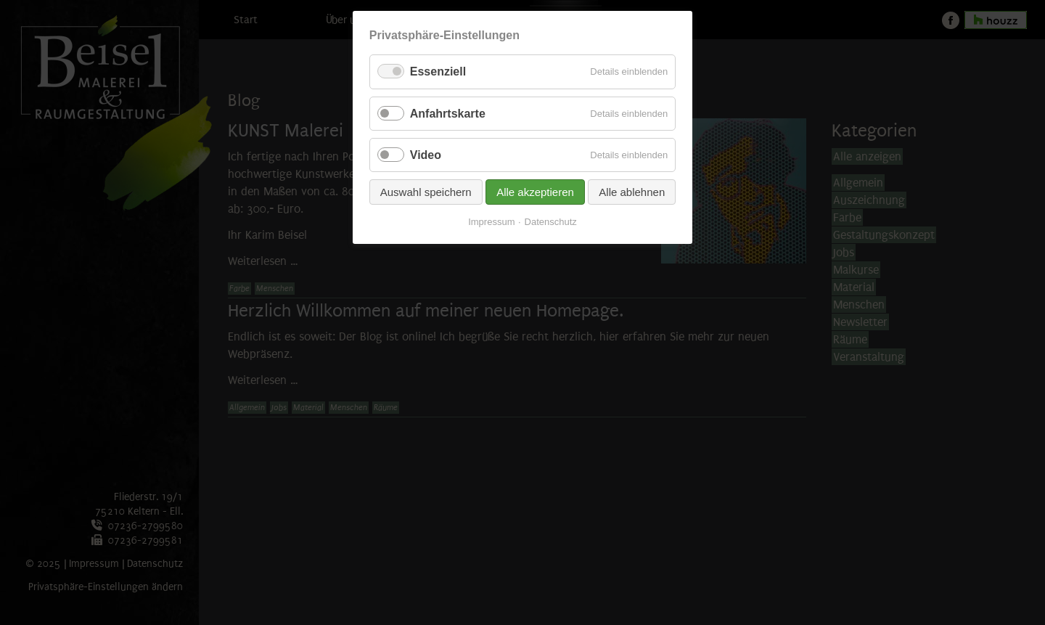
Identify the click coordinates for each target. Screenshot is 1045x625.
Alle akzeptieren (535, 192)
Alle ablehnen (632, 192)
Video (425, 155)
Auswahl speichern (426, 192)
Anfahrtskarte (447, 113)
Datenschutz (551, 221)
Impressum (491, 221)
